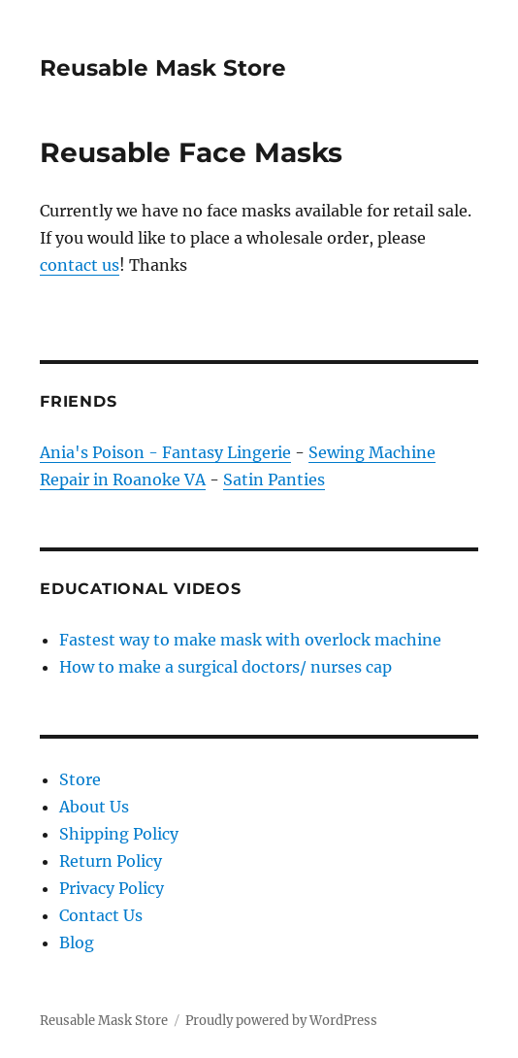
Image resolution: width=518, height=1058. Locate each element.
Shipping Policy (118, 833)
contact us (79, 265)
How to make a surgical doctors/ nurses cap (225, 667)
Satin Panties (274, 479)
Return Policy (110, 861)
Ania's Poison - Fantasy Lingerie (165, 452)
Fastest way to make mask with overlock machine (250, 639)
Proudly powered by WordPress (281, 1020)
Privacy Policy (111, 888)
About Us (94, 806)
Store (80, 779)
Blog (76, 942)
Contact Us (101, 915)
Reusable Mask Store (163, 68)
